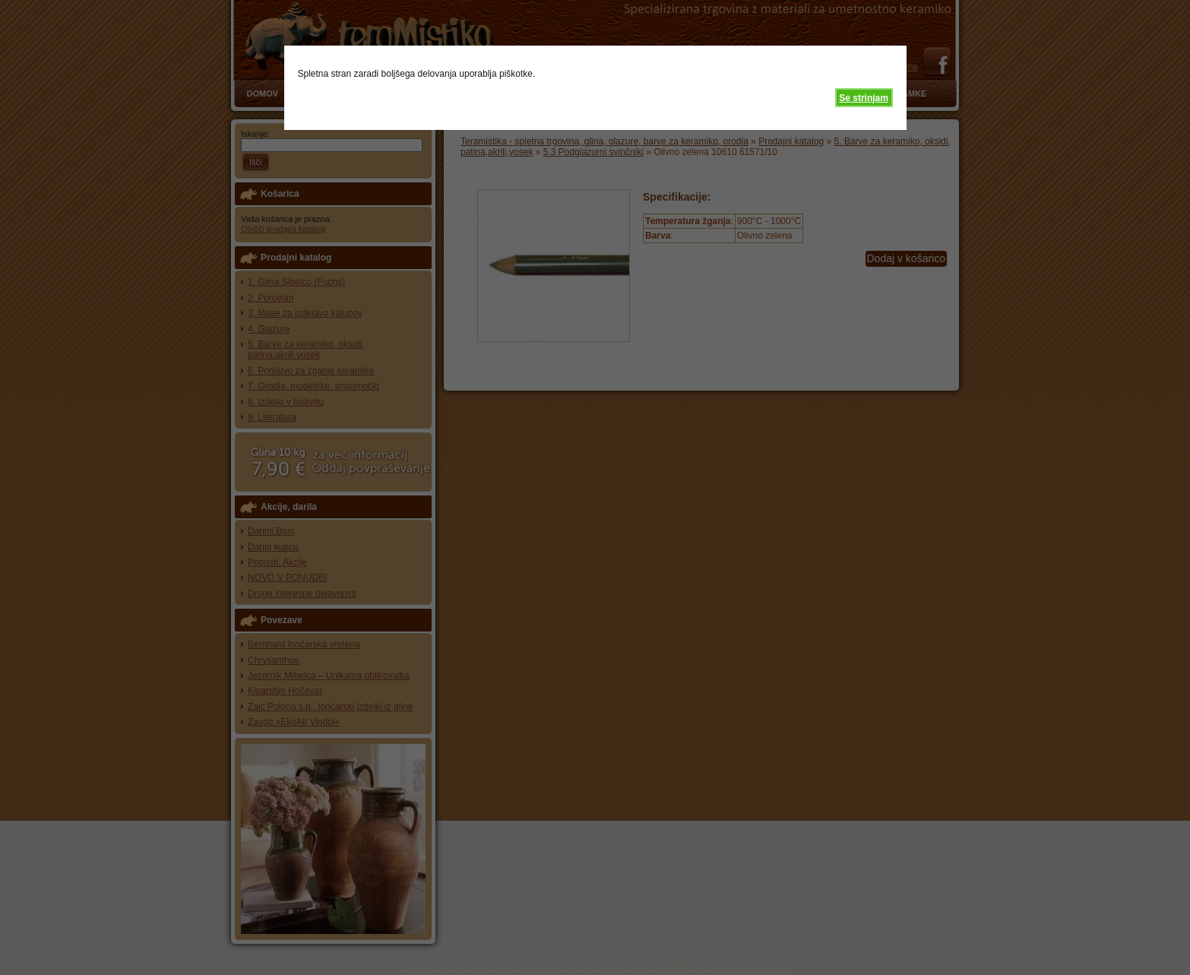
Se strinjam (863, 98)
